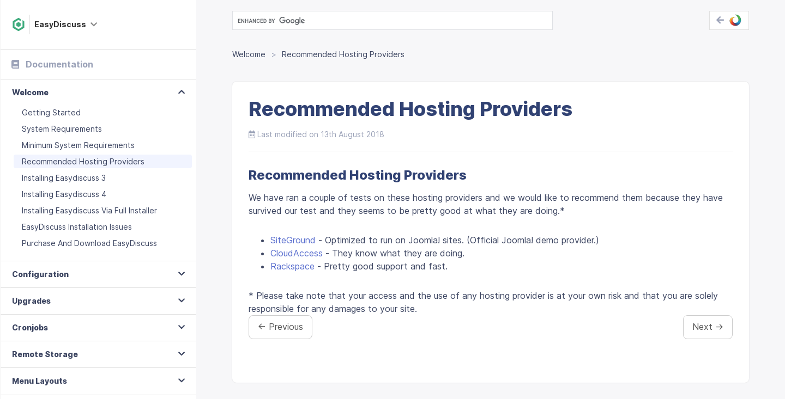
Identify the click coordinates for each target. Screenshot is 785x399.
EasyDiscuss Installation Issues (77, 226)
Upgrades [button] (31, 300)
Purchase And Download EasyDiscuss (89, 243)
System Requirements (62, 128)
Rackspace (292, 266)
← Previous (280, 326)
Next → (707, 326)
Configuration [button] (40, 274)
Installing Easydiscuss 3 (64, 177)
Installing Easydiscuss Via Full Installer (89, 210)
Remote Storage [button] (45, 354)
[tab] (98, 93)
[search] (391, 20)
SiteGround (293, 240)
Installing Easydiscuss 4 (64, 194)
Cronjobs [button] (30, 327)
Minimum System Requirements (78, 145)
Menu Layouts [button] (39, 380)
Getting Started (51, 112)
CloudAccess (296, 253)
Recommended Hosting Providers (83, 161)
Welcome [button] (30, 92)
